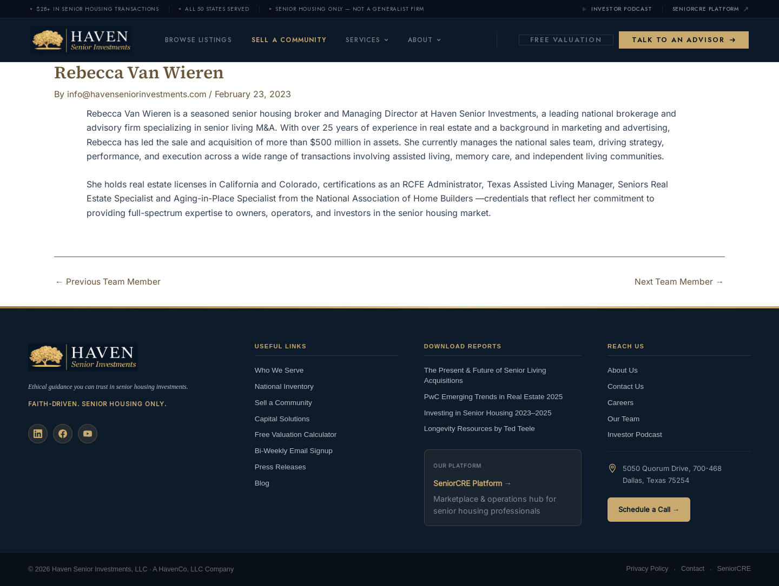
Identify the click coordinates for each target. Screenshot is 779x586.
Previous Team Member (109, 281)
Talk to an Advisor (684, 40)
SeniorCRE (734, 569)
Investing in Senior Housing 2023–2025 (488, 412)
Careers (620, 402)
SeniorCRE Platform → (472, 482)
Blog (262, 483)
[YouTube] (87, 433)
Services (378, 40)
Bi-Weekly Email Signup (294, 451)
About (435, 40)
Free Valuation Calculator (295, 434)
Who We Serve (279, 370)
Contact (692, 569)
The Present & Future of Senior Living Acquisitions (485, 375)
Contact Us (626, 386)
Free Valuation (566, 40)
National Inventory (284, 386)
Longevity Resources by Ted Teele (479, 429)
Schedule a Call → (648, 509)
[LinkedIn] (38, 433)
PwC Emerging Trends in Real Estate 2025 (493, 396)
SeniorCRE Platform (710, 9)
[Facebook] (62, 433)
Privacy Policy (647, 569)
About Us (623, 370)
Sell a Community (300, 40)
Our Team (623, 418)
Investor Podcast (617, 9)
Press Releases (280, 467)
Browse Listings (209, 40)
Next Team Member (678, 281)
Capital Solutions (282, 418)
